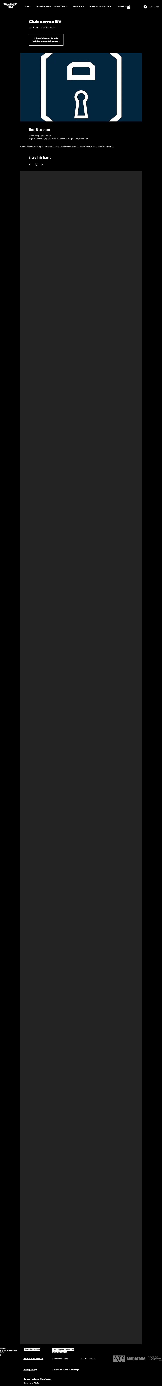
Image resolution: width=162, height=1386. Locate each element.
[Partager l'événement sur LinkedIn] (42, 165)
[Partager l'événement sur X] (36, 165)
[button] (129, 7)
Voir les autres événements (46, 41)
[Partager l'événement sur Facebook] (30, 165)
